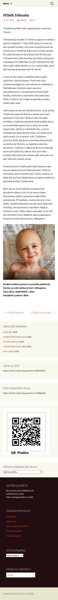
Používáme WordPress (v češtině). (18, 593)
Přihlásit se (11, 521)
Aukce (6, 351)
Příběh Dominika (43, 312)
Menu (6, 3)
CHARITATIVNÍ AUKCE (12, 336)
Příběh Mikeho (13, 312)
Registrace (11, 516)
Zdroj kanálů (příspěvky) (17, 526)
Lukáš (5, 332)
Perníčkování (9, 341)
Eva (33, 20)
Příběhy (23, 20)
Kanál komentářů (14, 531)
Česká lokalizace (14, 535)
